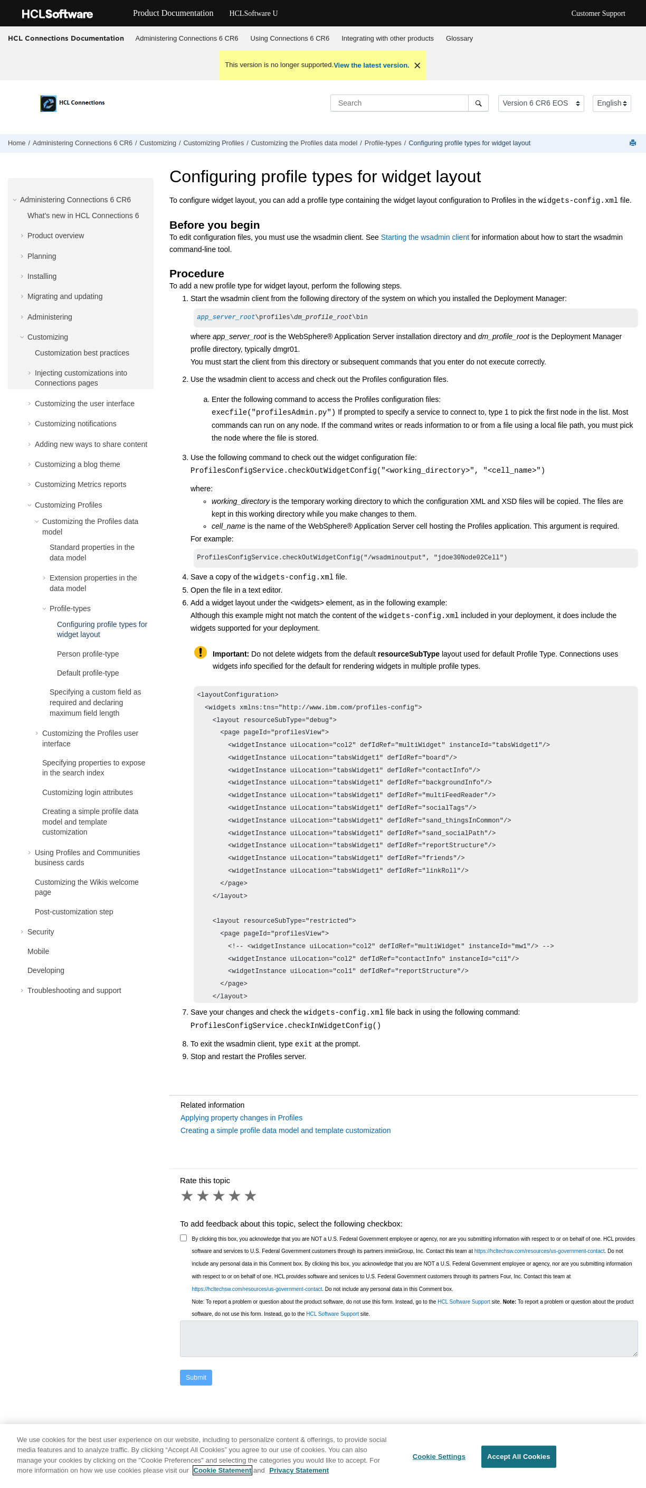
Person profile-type (88, 654)
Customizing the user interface (85, 403)
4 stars (235, 1198)
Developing (45, 970)
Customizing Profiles (213, 143)
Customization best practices (82, 353)
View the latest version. (372, 65)
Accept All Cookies (518, 1466)
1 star (188, 1198)
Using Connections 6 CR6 (290, 38)
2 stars (204, 1198)
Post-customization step (74, 911)
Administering (49, 317)
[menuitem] (186, 39)
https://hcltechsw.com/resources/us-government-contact (539, 1253)
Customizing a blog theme (77, 464)
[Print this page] (634, 143)
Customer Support (598, 13)
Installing (41, 276)
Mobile (38, 951)
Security (40, 932)
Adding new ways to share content (91, 444)
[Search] (478, 103)
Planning (41, 256)
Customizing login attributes (87, 792)
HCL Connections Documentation (66, 38)
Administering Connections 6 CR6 (187, 38)
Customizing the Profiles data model (304, 143)
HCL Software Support (464, 1304)
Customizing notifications (76, 423)
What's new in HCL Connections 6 (83, 215)
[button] (16, 199)
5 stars (251, 1198)
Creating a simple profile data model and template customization (90, 821)
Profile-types (383, 143)
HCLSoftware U (253, 13)
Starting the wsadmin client (425, 237)
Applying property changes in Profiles (241, 1120)
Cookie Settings (439, 1466)
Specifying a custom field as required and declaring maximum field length (95, 702)
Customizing (158, 143)
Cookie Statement (223, 1480)
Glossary (459, 38)
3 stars (219, 1198)
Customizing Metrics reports (81, 484)
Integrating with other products (387, 38)
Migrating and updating (64, 296)
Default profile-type (88, 673)
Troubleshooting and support (74, 990)
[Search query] (409, 103)
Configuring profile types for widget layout (469, 143)
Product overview (55, 235)
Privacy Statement (299, 1480)
